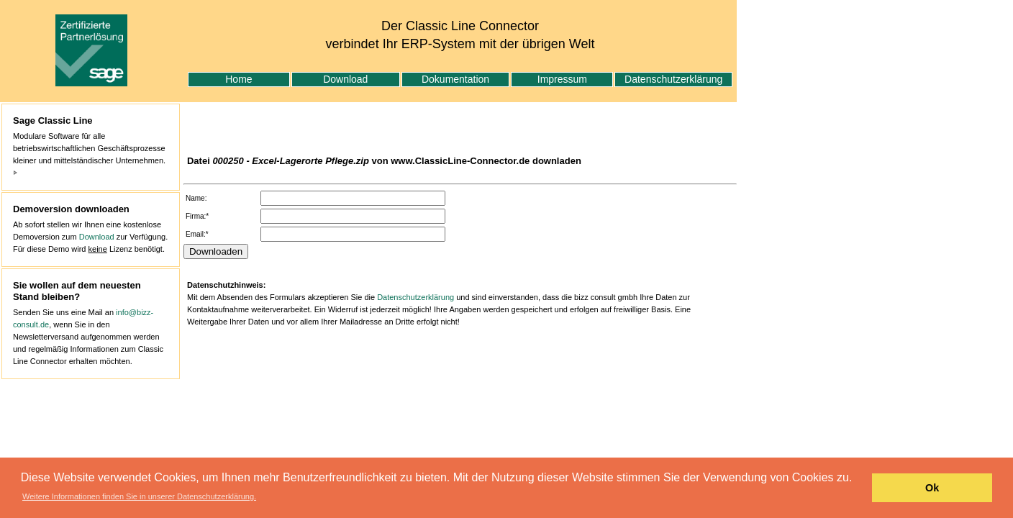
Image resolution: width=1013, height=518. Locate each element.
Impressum (562, 79)
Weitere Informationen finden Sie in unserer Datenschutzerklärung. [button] (139, 496)
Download (345, 79)
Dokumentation (455, 79)
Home (238, 79)
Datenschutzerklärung (673, 79)
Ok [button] (932, 488)
